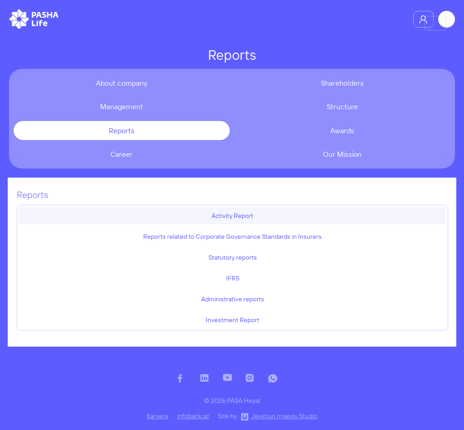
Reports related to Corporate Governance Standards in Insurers (232, 236)
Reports (122, 130)
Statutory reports (232, 257)
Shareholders (342, 82)
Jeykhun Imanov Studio (284, 416)
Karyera (157, 416)
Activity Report (232, 216)
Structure (342, 106)
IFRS (232, 278)
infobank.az (193, 416)
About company (121, 82)
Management (121, 106)
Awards (342, 130)
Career (122, 154)
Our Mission (342, 154)
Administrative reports (232, 299)
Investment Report (232, 320)
